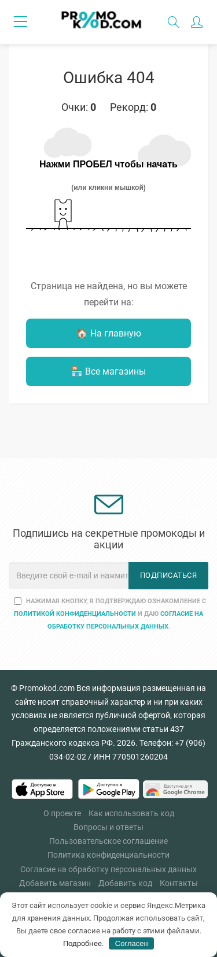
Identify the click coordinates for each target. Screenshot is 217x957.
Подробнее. (83, 943)
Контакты (179, 883)
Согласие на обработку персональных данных (108, 869)
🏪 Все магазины (108, 371)
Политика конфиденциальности (108, 854)
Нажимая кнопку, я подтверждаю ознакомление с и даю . (110, 613)
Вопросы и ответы (108, 827)
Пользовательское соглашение (108, 841)
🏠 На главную (108, 333)
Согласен (131, 943)
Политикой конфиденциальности (75, 614)
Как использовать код (131, 813)
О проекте (62, 813)
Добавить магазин (55, 883)
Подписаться (168, 575)
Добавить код (125, 883)
